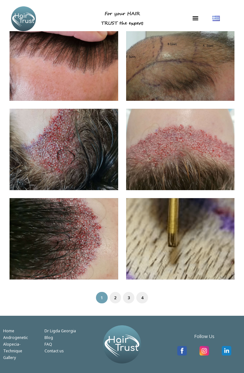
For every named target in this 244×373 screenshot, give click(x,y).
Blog (48, 337)
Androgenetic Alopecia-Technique (15, 344)
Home (8, 331)
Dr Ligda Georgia (60, 331)
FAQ (48, 344)
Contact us (54, 351)
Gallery (9, 357)
